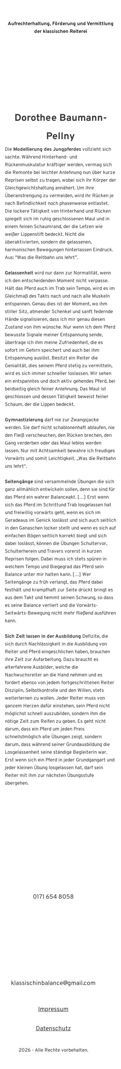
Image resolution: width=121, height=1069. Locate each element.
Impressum (53, 1009)
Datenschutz (53, 1029)
